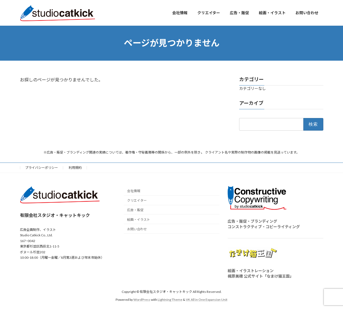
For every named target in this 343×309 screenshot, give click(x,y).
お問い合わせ (137, 229)
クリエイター (137, 200)
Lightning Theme (170, 299)
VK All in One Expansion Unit (206, 299)
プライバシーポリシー (41, 168)
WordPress (141, 299)
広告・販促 (135, 210)
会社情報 (133, 191)
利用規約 (75, 168)
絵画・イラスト (138, 219)
